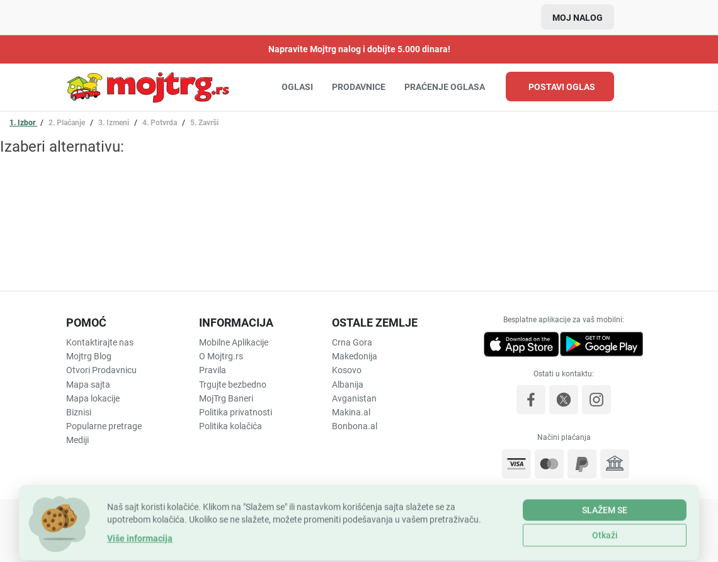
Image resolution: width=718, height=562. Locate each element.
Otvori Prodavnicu (101, 370)
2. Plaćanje (67, 122)
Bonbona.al (354, 426)
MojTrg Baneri (226, 398)
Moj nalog (577, 18)
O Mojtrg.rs (221, 356)
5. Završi (204, 122)
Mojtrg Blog (88, 356)
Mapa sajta (88, 384)
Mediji (77, 440)
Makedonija (354, 356)
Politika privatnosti (235, 412)
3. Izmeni (114, 122)
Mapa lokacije (93, 398)
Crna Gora (352, 342)
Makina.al (351, 412)
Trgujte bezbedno (232, 384)
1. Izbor (23, 122)
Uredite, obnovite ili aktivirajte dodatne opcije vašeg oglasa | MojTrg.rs (148, 87)
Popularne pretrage (104, 426)
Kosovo (347, 370)
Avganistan (354, 398)
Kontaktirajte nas (100, 342)
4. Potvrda (160, 122)
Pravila (212, 370)
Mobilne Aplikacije (233, 342)
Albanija (347, 384)
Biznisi (78, 412)
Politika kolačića (230, 426)
